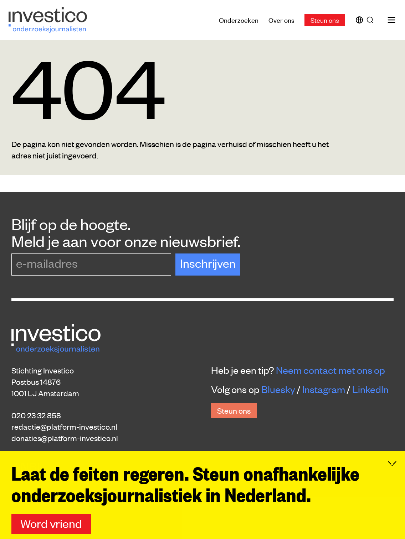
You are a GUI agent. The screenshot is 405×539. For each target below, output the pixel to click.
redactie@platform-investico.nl (64, 426)
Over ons (281, 19)
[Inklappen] (392, 489)
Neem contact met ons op (330, 370)
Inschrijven (208, 263)
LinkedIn (370, 389)
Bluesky (278, 389)
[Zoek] (371, 20)
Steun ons (325, 19)
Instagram (323, 389)
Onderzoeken (238, 19)
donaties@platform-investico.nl (64, 438)
